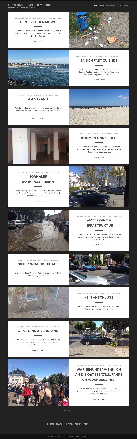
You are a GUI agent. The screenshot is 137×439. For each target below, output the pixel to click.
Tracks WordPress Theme (59, 437)
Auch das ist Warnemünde (29, 5)
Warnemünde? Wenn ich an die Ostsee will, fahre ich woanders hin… (99, 375)
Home (94, 5)
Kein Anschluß (99, 297)
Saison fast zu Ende (99, 60)
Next (71, 410)
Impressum (124, 5)
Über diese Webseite (109, 5)
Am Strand (38, 99)
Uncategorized (54, 18)
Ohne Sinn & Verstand (38, 331)
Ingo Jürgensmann (37, 18)
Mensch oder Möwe (38, 22)
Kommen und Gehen (99, 138)
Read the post (38, 41)
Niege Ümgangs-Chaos (38, 264)
